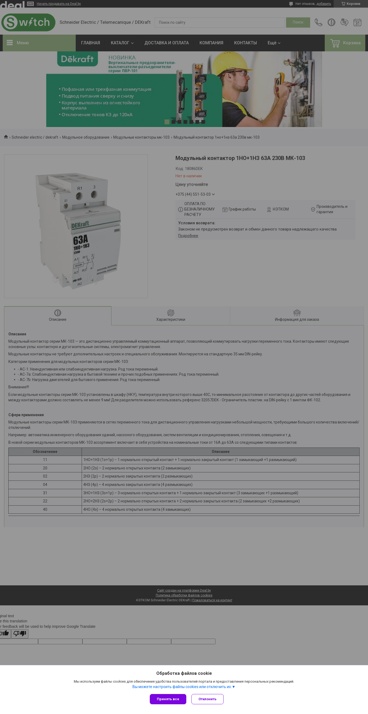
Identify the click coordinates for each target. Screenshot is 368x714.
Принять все (168, 699)
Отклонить (208, 699)
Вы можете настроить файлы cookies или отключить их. (182, 687)
